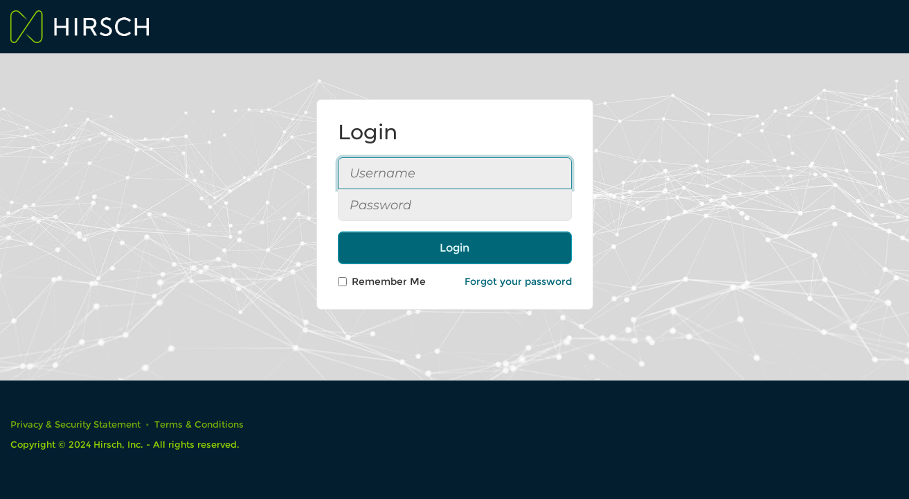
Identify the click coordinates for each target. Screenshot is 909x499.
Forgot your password (518, 281)
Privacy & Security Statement (75, 424)
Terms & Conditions (199, 424)
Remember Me (382, 281)
